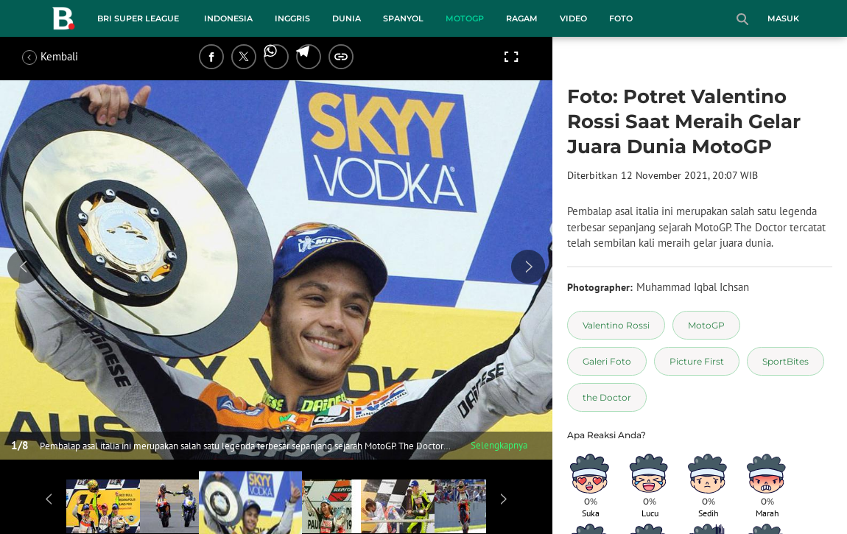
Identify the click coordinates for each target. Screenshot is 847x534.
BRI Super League (138, 18)
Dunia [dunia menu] (346, 18)
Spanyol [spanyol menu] (403, 18)
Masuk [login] (783, 18)
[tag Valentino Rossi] (616, 325)
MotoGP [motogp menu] (465, 18)
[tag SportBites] (785, 361)
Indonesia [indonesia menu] (228, 18)
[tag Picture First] (696, 361)
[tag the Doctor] (607, 397)
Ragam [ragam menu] (522, 18)
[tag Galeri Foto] (607, 361)
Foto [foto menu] (621, 18)
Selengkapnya (499, 445)
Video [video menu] (573, 18)
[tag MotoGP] (706, 325)
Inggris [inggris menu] (292, 18)
